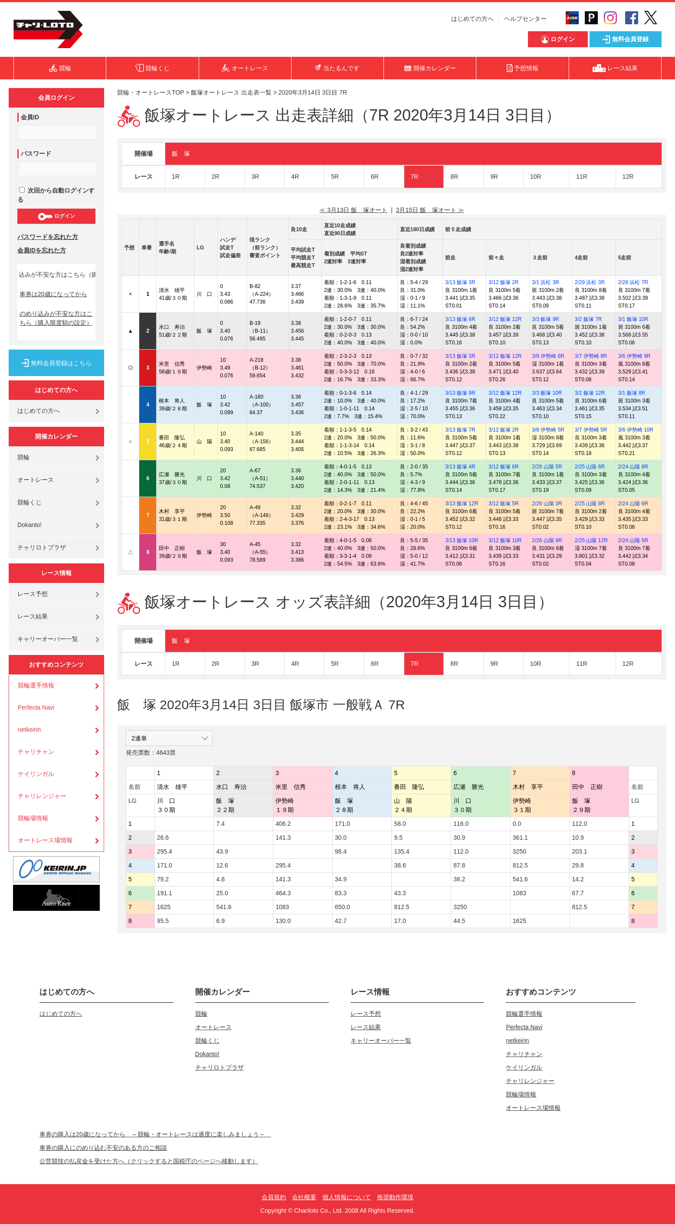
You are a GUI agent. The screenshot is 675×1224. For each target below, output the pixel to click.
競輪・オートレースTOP (150, 92)
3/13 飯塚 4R (460, 467)
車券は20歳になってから (53, 294)
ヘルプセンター (525, 18)
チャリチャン (36, 751)
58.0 (400, 823)
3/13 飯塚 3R (460, 282)
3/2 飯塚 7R (588, 319)
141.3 (283, 837)
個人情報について (346, 1197)
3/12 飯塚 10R (504, 540)
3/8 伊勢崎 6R (548, 356)
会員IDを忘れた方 (41, 250)
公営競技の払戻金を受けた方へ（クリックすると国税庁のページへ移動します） (148, 1161)
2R (216, 176)
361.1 (520, 837)
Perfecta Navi (36, 707)
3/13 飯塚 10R (461, 540)
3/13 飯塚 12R (461, 504)
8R (454, 176)
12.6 (222, 865)
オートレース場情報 (45, 840)
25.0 (222, 893)
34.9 (341, 879)
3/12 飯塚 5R (503, 504)
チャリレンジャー (42, 795)
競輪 (23, 457)
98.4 (341, 851)
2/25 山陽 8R (590, 504)
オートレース (35, 479)
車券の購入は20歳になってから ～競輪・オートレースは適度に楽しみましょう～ (155, 1134)
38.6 (400, 865)
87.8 (459, 865)
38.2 (459, 879)
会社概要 (304, 1197)
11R (581, 176)
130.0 (283, 920)
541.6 (520, 879)
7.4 (220, 823)
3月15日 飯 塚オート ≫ (430, 209)
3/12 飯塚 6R (503, 467)
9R (494, 176)
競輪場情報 (33, 818)
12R (628, 176)
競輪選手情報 (36, 685)
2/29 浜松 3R (590, 282)
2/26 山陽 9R (547, 540)
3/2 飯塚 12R (590, 393)
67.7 (578, 893)
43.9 (222, 851)
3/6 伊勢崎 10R (635, 430)
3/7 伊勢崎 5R (591, 430)
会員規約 (274, 1197)
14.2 (578, 879)
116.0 (461, 823)
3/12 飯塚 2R (503, 282)
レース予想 (32, 593)
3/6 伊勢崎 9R (634, 356)
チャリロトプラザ (41, 547)
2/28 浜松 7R (633, 282)
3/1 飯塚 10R (633, 319)
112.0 (579, 823)
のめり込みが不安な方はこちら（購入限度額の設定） (56, 318)
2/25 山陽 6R (590, 467)
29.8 (578, 865)
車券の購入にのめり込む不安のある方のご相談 (103, 1147)
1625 (163, 906)
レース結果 (32, 616)
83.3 (341, 893)
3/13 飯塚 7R (460, 430)
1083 (519, 893)
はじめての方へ (472, 18)
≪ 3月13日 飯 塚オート (353, 209)
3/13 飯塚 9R (460, 393)
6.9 (220, 920)
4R (295, 176)
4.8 (220, 879)
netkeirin (29, 729)
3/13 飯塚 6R (460, 319)
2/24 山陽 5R (633, 540)
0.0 (517, 823)
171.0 (342, 823)
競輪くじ (29, 502)
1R (176, 176)
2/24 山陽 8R (633, 467)
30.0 (341, 837)
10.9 (578, 837)
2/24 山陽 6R (633, 504)
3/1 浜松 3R (545, 282)
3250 (519, 851)
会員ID (30, 117)
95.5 (163, 920)
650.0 (342, 906)
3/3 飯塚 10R (547, 393)
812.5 (520, 865)
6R (375, 176)
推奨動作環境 (395, 1197)
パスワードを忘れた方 (47, 236)
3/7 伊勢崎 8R (591, 356)
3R (255, 176)
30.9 (459, 837)
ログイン (56, 216)
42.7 (341, 920)
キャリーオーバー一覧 (47, 638)
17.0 (400, 920)
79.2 (163, 879)
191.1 (164, 893)
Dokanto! (29, 524)
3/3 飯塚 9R (545, 319)
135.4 (401, 851)
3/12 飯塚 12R (504, 319)
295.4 (164, 851)
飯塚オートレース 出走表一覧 (231, 92)
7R (415, 176)
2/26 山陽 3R (547, 504)
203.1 (579, 851)
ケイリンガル (36, 773)
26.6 (163, 837)
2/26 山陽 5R (547, 467)
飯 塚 (181, 153)
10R (535, 176)
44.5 (459, 920)
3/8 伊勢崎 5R (548, 430)
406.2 (283, 823)
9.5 (398, 837)
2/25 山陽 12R (591, 540)
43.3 (400, 893)
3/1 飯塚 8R (632, 393)
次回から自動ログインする (56, 195)
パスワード (36, 153)
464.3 (283, 893)
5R (335, 176)
